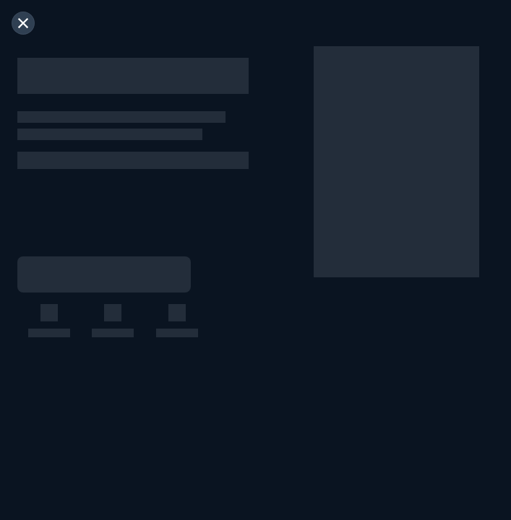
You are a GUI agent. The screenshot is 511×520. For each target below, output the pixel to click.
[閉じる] (23, 23)
